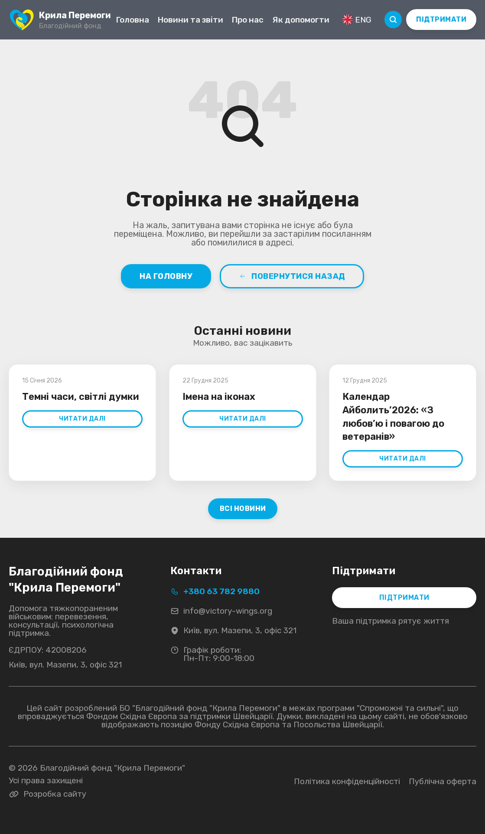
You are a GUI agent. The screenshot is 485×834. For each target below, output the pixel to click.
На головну (166, 276)
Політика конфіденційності (347, 781)
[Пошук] (393, 19)
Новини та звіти (190, 20)
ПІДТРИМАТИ (441, 19)
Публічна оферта (442, 781)
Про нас (248, 20)
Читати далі (82, 418)
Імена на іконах (218, 396)
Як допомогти (300, 20)
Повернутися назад (291, 276)
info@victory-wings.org (221, 611)
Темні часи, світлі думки (80, 396)
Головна (132, 20)
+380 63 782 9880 (215, 591)
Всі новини (242, 508)
